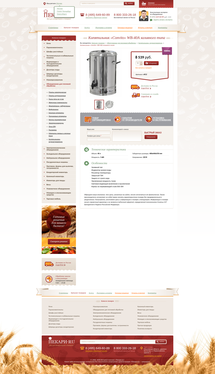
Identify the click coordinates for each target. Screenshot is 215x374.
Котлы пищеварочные (57, 120)
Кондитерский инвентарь (57, 172)
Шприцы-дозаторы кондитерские (54, 75)
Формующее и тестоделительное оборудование (54, 64)
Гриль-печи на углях (56, 99)
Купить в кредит (145, 27)
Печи (48, 43)
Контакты (162, 27)
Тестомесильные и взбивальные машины (59, 57)
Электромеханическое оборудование (55, 149)
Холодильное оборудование (58, 154)
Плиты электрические (57, 92)
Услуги (87, 27)
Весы (48, 184)
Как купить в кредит (143, 68)
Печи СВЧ (52, 126)
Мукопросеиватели (54, 80)
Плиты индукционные (57, 96)
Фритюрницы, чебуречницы (59, 106)
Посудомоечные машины (57, 162)
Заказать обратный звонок (96, 17)
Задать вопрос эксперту (162, 20)
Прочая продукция (145, 325)
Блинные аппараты (56, 113)
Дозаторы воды (53, 70)
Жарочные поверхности (58, 102)
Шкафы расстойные (54, 51)
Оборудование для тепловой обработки (58, 85)
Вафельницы (53, 109)
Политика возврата (145, 328)
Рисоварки (53, 130)
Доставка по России (63, 264)
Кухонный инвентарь (55, 176)
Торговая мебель (53, 199)
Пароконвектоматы (54, 47)
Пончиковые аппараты (58, 116)
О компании (53, 27)
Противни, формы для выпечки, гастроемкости (59, 167)
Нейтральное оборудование (58, 158)
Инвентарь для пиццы (55, 180)
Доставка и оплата (103, 27)
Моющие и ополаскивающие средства (58, 194)
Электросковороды (56, 123)
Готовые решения (125, 27)
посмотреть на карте (153, 356)
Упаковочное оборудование (58, 189)
